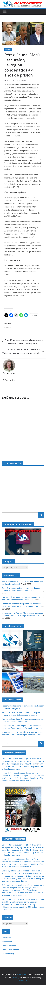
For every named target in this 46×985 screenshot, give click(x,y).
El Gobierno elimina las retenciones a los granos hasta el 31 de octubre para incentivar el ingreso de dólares (23, 878)
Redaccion (24, 80)
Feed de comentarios (10, 950)
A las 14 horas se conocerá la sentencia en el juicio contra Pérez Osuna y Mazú (23, 342)
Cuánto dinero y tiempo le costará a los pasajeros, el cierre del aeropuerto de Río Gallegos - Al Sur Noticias (23, 887)
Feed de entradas (9, 946)
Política (8, 49)
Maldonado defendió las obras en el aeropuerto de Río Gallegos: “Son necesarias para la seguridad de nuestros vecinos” (22, 892)
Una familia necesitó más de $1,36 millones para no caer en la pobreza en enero (22, 766)
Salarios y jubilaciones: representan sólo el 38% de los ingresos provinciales (23, 907)
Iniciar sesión (7, 942)
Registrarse (6, 938)
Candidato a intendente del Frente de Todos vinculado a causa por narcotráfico (23, 351)
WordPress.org (8, 954)
